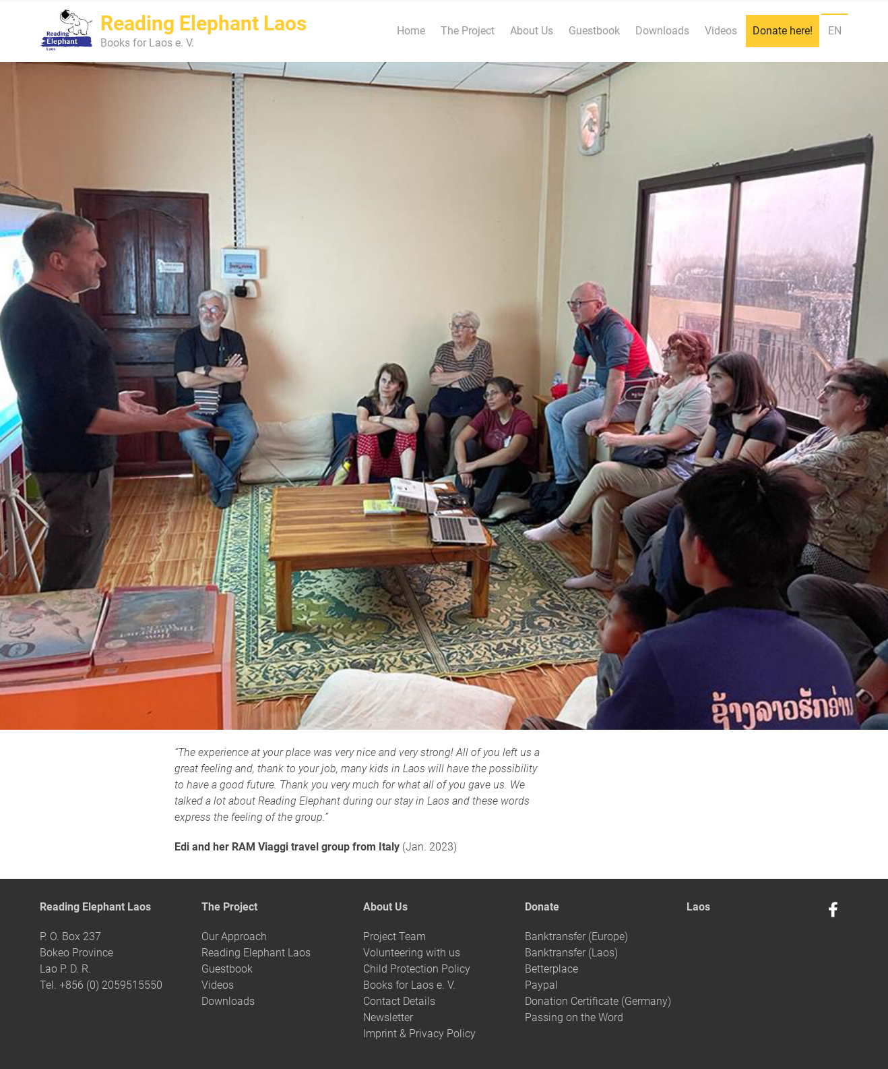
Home (411, 30)
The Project (468, 30)
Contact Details (399, 1001)
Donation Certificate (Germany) (598, 1001)
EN (835, 30)
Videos (721, 30)
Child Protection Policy (416, 968)
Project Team (394, 936)
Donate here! (783, 30)
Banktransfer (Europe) (576, 936)
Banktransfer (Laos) (571, 952)
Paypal (541, 985)
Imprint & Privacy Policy (419, 1033)
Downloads (662, 30)
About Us (531, 30)
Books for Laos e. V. (409, 985)
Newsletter (388, 1017)
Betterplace (551, 968)
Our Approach (234, 936)
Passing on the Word (574, 1017)
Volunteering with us (411, 952)
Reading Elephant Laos (256, 952)
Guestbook (594, 30)
